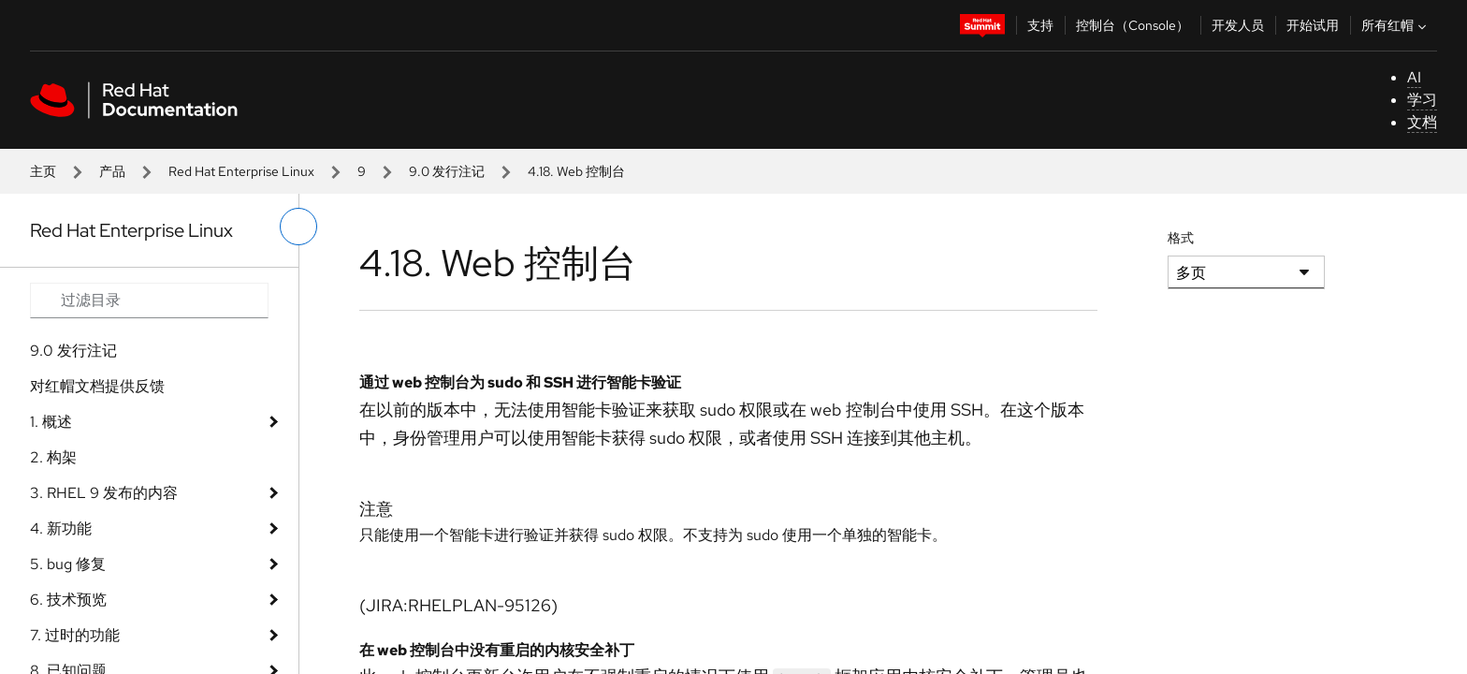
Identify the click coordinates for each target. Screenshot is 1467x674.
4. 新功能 (61, 528)
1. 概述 (51, 422)
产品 (112, 171)
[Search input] (149, 300)
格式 (1181, 237)
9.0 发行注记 (447, 171)
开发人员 (1238, 25)
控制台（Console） (1132, 25)
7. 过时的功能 (75, 635)
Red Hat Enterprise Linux (241, 171)
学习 (1422, 100)
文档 (1422, 122)
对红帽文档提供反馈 (97, 386)
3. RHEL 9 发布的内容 (104, 493)
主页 (43, 171)
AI (1414, 77)
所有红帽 (1396, 25)
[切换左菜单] (298, 226)
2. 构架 (53, 457)
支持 (1040, 25)
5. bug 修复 (68, 564)
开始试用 (1312, 25)
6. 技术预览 (68, 599)
